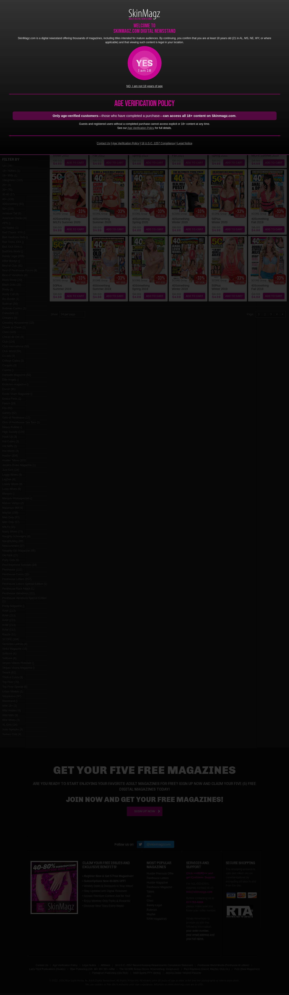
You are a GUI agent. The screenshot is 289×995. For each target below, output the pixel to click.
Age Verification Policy (140, 128)
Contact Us (103, 143)
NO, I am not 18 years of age (144, 86)
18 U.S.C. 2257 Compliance (158, 143)
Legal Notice (184, 143)
